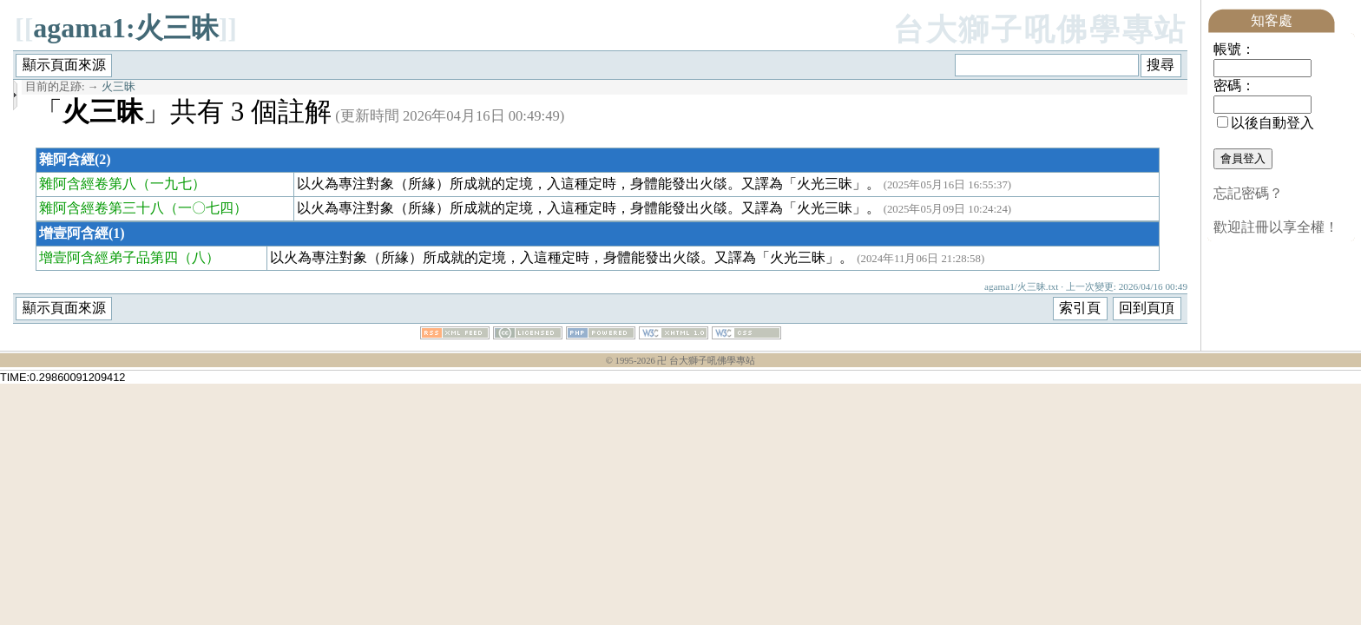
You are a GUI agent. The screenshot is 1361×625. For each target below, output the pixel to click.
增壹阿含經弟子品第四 (108, 257)
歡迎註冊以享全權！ (1275, 227)
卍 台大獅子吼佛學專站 (706, 360)
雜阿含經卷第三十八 (101, 208)
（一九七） (171, 183)
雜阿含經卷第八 (87, 183)
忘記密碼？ (1248, 193)
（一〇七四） (205, 208)
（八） (199, 257)
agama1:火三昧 (125, 27)
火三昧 (118, 87)
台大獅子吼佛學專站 (1040, 30)
